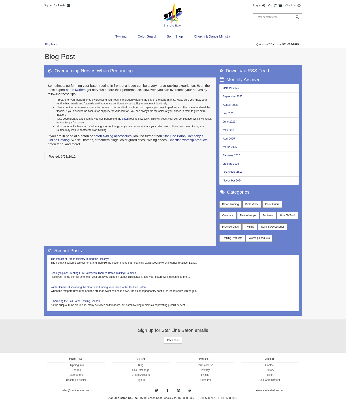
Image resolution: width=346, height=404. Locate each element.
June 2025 (229, 121)
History (270, 370)
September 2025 (233, 96)
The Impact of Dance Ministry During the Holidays (80, 259)
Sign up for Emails (57, 5)
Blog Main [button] (51, 44)
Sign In (141, 379)
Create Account (141, 374)
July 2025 (228, 113)
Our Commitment (270, 379)
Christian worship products (187, 140)
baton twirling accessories (113, 136)
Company (227, 215)
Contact (269, 365)
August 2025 (230, 104)
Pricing (205, 374)
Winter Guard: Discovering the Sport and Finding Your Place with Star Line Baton (98, 287)
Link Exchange (140, 370)
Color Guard (272, 204)
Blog (140, 365)
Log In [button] (259, 5)
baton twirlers (76, 90)
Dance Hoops (248, 215)
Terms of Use (205, 365)
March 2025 (230, 147)
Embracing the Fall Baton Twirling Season (75, 301)
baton (125, 118)
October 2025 (231, 88)
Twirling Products (232, 238)
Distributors (76, 374)
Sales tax (205, 379)
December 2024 (232, 172)
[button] (121, 36)
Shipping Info (76, 365)
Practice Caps (230, 226)
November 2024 (232, 180)
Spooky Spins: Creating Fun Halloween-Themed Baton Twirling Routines (93, 273)
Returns (76, 370)
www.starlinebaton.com (269, 390)
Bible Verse (252, 204)
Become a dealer (76, 379)
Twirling (249, 226)
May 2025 (229, 130)
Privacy (205, 370)
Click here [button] (173, 340)
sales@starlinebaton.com (76, 390)
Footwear (268, 215)
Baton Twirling (230, 204)
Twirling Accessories (272, 226)
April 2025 (229, 138)
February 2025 (231, 155)
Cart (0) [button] (275, 5)
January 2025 (231, 163)
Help (270, 374)
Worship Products (259, 238)
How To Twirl (287, 215)
